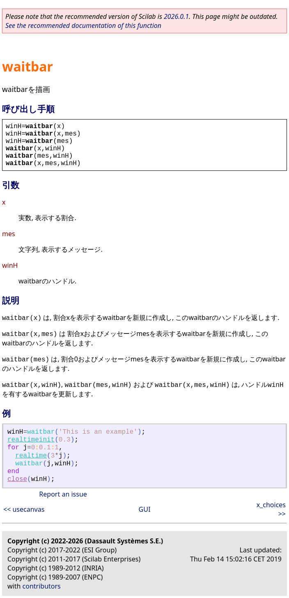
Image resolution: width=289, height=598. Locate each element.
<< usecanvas (23, 509)
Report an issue (63, 494)
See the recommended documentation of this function (83, 25)
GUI (145, 509)
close (17, 479)
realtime (31, 456)
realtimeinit (31, 440)
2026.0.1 (176, 16)
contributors (42, 586)
